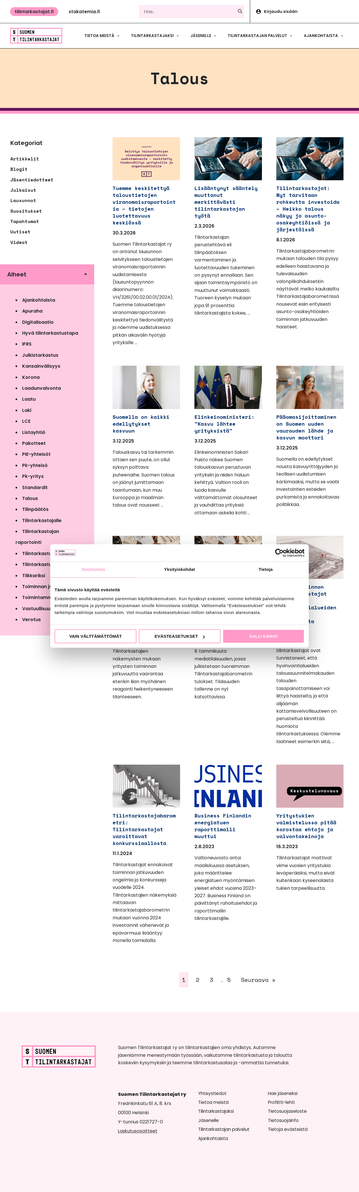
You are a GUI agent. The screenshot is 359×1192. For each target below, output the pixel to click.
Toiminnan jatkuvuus (46, 586)
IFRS (27, 344)
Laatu (29, 399)
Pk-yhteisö (35, 465)
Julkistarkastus (40, 355)
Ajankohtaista (38, 300)
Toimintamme (38, 597)
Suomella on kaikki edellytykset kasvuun (144, 423)
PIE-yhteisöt (36, 454)
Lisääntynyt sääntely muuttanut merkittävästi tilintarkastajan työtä (225, 202)
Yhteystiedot (212, 1093)
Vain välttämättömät (95, 636)
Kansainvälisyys (41, 366)
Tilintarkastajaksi (217, 1111)
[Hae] (240, 11)
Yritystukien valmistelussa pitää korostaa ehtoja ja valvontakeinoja (302, 829)
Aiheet (16, 274)
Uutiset (20, 231)
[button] (34, 11)
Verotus (31, 619)
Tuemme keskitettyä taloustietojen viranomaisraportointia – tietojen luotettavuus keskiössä (144, 205)
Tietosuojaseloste (287, 1111)
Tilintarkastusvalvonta (49, 564)
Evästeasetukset (180, 636)
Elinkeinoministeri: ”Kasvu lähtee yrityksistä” (225, 423)
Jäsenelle (209, 1120)
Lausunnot (23, 200)
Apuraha (32, 311)
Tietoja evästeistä (288, 1129)
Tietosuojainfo (283, 1120)
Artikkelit (24, 158)
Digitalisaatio (38, 322)
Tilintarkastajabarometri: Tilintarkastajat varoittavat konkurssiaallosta (144, 829)
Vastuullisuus (37, 608)
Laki (26, 410)
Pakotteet (34, 443)
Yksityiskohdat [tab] (179, 569)
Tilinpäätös (35, 509)
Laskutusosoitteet (138, 1131)
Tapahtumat (24, 221)
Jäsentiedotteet (31, 179)
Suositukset (26, 211)
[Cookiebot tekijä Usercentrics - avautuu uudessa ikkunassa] (279, 552)
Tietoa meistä (213, 1102)
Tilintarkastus (38, 553)
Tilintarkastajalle (41, 520)
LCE (26, 421)
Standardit (35, 487)
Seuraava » (258, 980)
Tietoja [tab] (266, 569)
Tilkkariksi (33, 575)
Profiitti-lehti (282, 1102)
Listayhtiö (33, 432)
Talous (30, 498)
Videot (19, 242)
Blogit (19, 169)
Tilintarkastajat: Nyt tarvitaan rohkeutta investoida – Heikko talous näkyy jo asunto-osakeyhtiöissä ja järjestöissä (305, 212)
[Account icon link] (304, 11)
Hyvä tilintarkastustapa (50, 333)
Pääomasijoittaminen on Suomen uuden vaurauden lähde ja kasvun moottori (307, 426)
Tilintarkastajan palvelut (225, 1129)
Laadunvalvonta (41, 388)
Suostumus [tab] (93, 569)
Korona (31, 377)
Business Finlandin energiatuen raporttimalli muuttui (225, 825)
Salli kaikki (263, 636)
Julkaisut (23, 190)
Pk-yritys (33, 476)
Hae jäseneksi (283, 1093)
